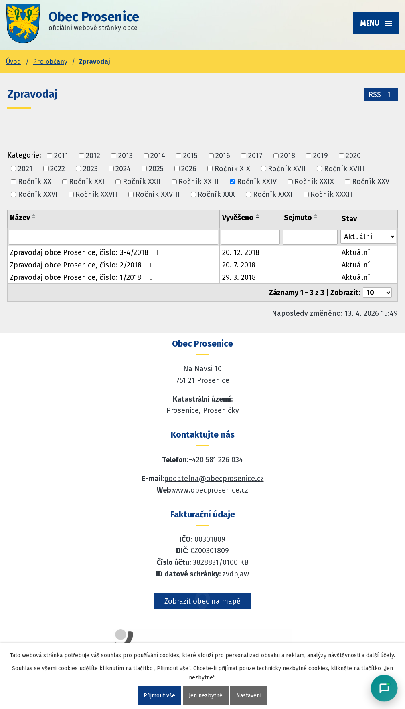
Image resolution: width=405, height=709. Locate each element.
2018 (287, 155)
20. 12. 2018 (240, 252)
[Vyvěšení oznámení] (250, 237)
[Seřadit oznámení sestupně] (34, 218)
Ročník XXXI (273, 194)
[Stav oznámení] (368, 237)
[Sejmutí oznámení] (310, 237)
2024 (123, 168)
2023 (90, 168)
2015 (190, 155)
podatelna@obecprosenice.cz (214, 478)
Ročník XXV (370, 181)
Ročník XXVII (96, 194)
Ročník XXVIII (158, 194)
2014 (157, 155)
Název (20, 217)
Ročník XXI (87, 181)
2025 (156, 168)
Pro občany (50, 61)
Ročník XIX (232, 168)
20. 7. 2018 (238, 265)
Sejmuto (298, 217)
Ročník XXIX (314, 181)
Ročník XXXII (331, 194)
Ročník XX (34, 181)
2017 (255, 155)
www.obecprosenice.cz (210, 490)
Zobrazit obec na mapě (202, 601)
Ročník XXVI (38, 194)
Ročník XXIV (257, 181)
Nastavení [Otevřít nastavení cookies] (248, 695)
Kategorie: (24, 155)
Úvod (13, 61)
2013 (125, 155)
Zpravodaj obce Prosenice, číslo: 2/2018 (83, 265)
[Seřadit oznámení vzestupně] (34, 214)
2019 (320, 155)
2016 (222, 155)
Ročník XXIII (198, 181)
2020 (353, 155)
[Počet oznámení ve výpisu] (377, 292)
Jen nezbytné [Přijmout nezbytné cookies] (206, 695)
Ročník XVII (287, 168)
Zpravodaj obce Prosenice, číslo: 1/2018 (83, 277)
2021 (25, 168)
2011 (61, 155)
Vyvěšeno (237, 217)
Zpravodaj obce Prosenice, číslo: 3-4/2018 (86, 252)
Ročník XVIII (344, 168)
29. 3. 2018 (239, 277)
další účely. (380, 655)
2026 (188, 168)
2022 (57, 168)
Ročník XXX (216, 194)
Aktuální (356, 252)
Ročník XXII (142, 181)
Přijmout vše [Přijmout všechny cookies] (159, 695)
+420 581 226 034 (215, 459)
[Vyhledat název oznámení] (113, 237)
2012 (93, 155)
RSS (381, 94)
